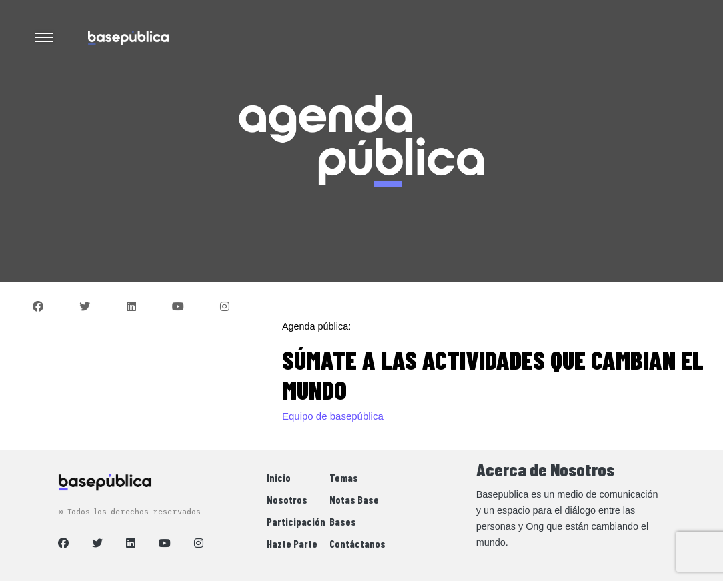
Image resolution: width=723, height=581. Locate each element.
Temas (343, 477)
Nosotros (287, 499)
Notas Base (354, 499)
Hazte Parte (292, 543)
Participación (296, 521)
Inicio (279, 477)
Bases (342, 521)
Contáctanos (357, 543)
